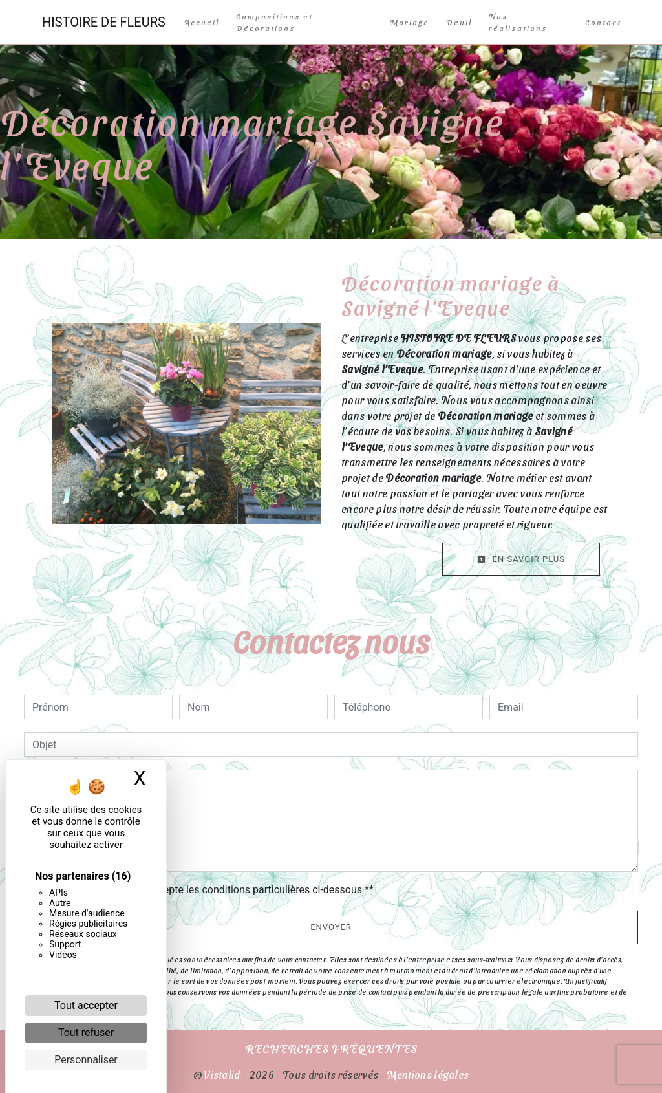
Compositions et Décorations (274, 22)
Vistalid (222, 1074)
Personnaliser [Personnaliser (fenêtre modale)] (86, 1060)
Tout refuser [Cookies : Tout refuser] (86, 1032)
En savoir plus (521, 559)
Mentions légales (427, 1074)
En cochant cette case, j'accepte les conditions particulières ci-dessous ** (205, 889)
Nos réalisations (518, 22)
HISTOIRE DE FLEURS (104, 22)
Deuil (459, 22)
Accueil (201, 22)
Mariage (409, 22)
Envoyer (331, 927)
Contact (603, 22)
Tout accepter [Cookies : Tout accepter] (86, 1005)
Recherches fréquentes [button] (331, 1048)
